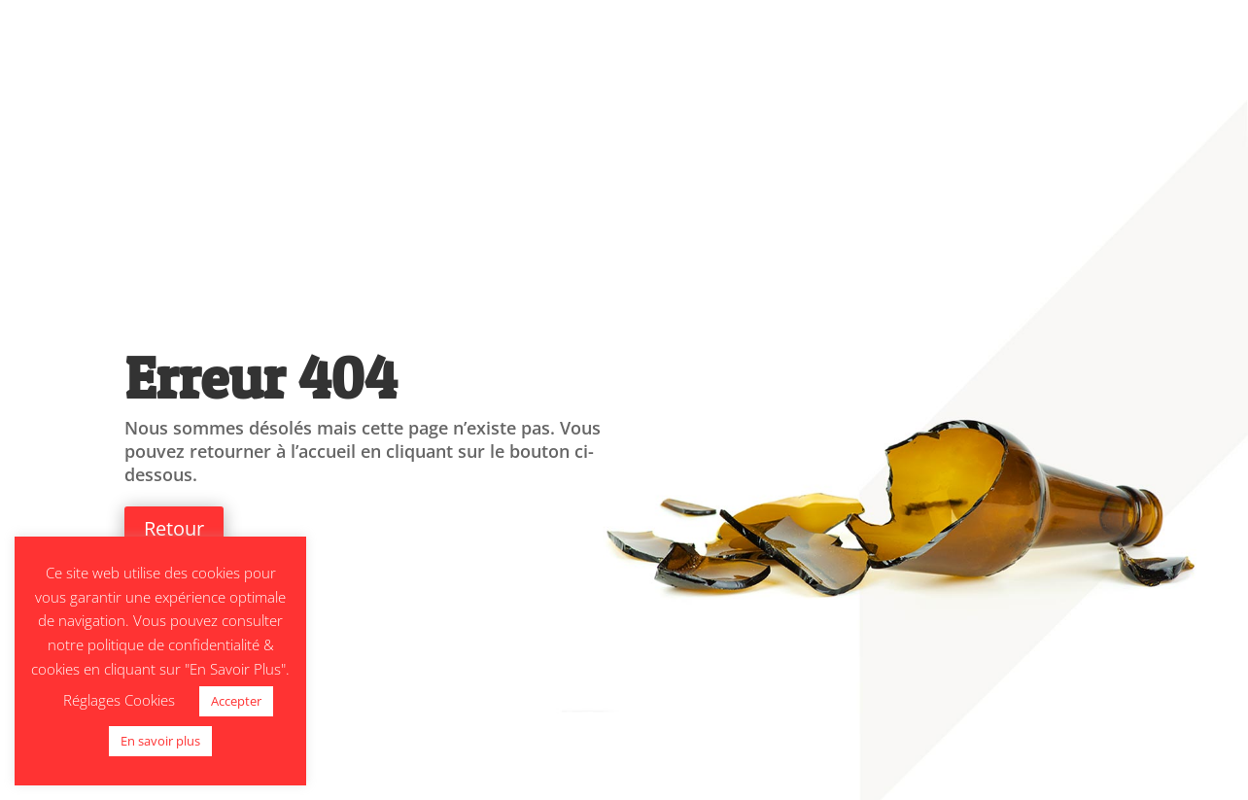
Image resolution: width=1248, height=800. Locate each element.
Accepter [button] (236, 701)
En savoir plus (160, 740)
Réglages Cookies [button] (119, 700)
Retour (174, 528)
